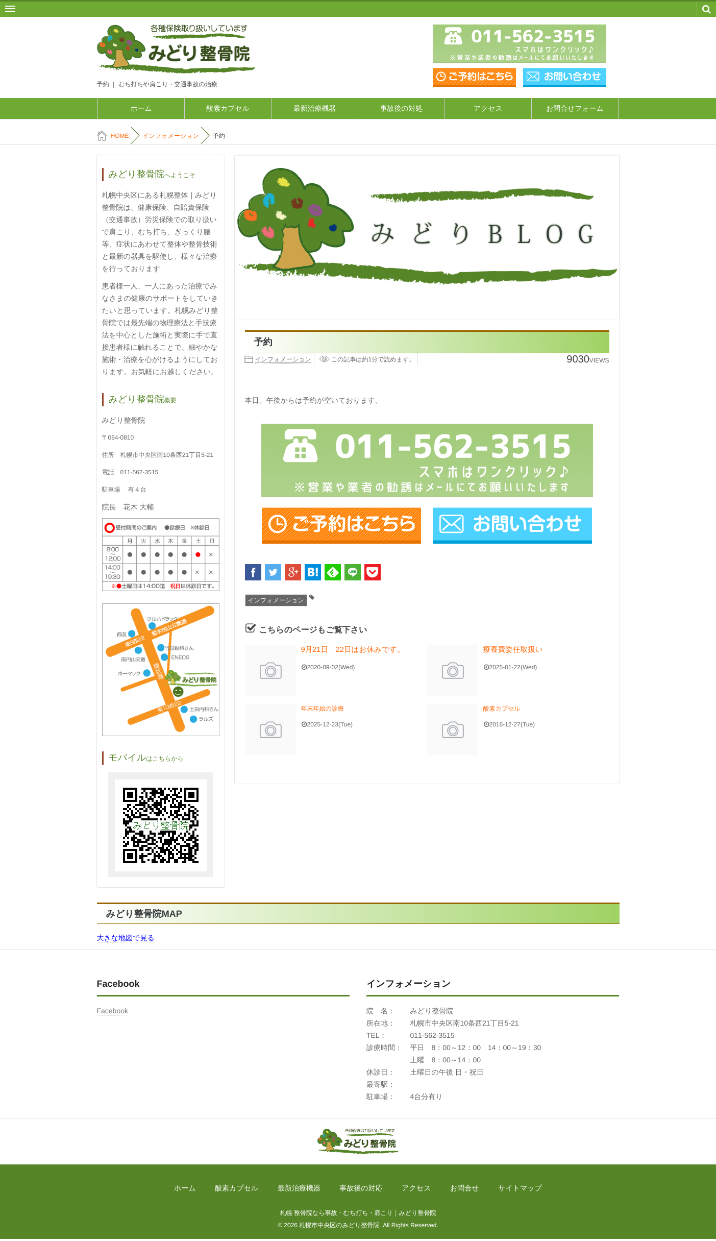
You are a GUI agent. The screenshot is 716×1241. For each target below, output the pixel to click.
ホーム (141, 109)
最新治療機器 (315, 109)
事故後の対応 (360, 1190)
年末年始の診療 (322, 710)
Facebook (112, 1012)
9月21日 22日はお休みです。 (343, 651)
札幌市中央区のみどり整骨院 (339, 1227)
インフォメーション (283, 361)
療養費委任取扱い (507, 651)
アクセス (488, 109)
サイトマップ (493, 1190)
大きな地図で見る (126, 939)
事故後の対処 (401, 109)
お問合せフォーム (575, 109)
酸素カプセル (228, 109)
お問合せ (446, 1190)
